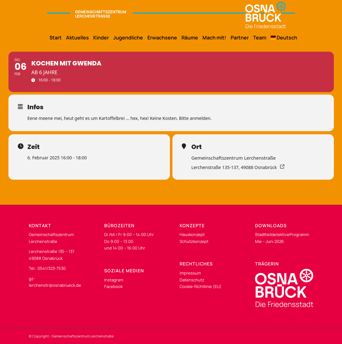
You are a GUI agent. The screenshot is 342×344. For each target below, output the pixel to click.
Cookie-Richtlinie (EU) (201, 286)
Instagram (113, 280)
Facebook (113, 286)
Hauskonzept (192, 234)
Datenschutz (192, 280)
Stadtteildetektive (272, 234)
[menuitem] (53, 37)
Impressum (190, 273)
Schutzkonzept (194, 241)
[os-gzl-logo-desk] (171, 15)
